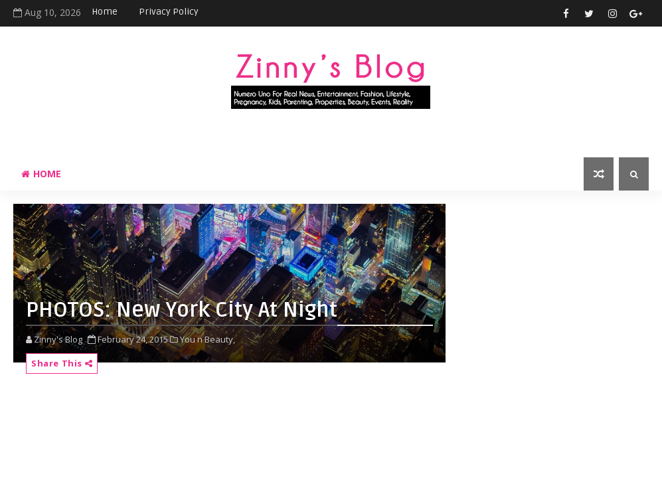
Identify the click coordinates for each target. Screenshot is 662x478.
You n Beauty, (207, 339)
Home (105, 11)
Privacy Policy (169, 11)
